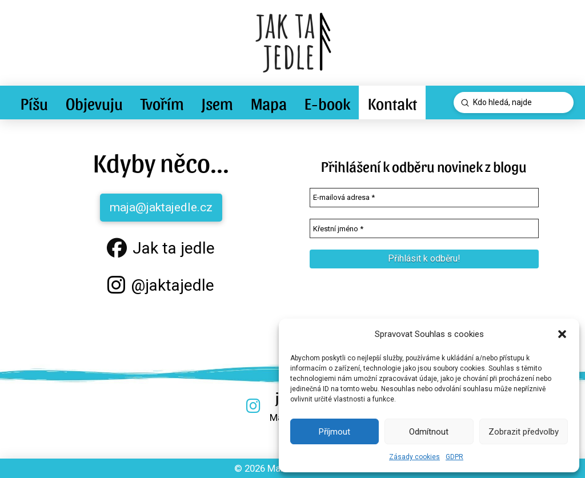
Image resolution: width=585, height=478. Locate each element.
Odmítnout (428, 432)
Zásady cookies (414, 457)
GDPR (454, 457)
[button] (562, 334)
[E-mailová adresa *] (424, 197)
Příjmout (334, 432)
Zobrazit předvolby (523, 432)
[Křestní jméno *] (424, 228)
